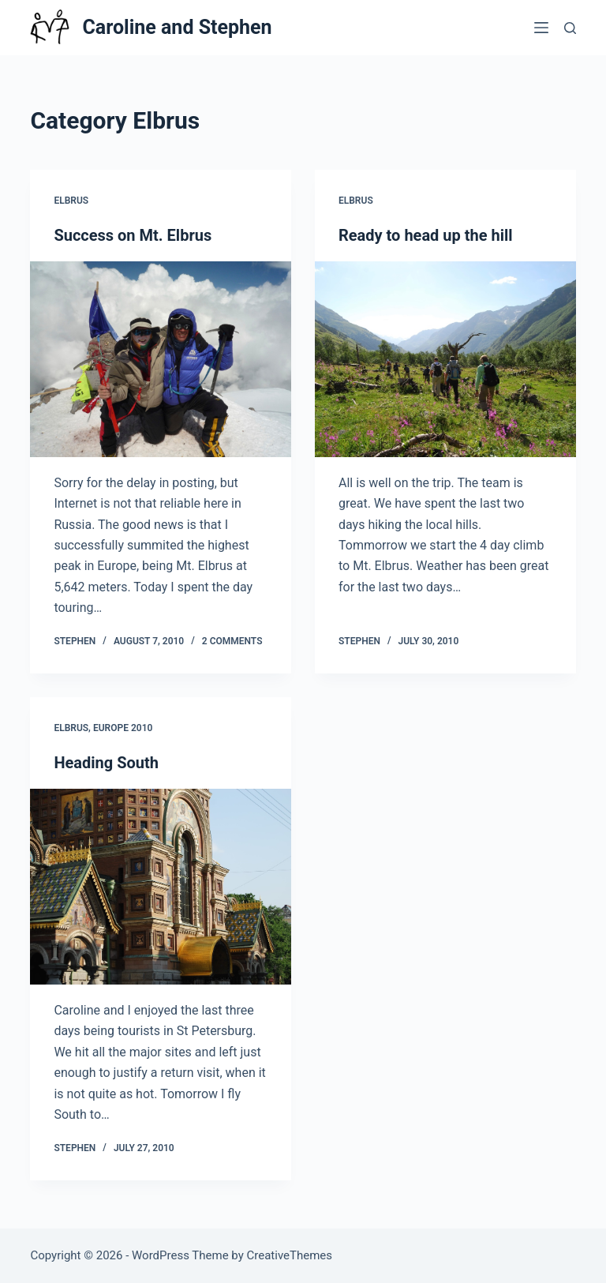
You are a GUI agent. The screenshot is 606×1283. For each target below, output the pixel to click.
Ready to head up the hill (426, 235)
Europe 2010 (122, 727)
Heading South (106, 762)
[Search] (570, 28)
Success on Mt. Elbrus (132, 235)
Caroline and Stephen (176, 27)
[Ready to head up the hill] (445, 359)
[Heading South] (160, 887)
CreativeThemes (290, 1255)
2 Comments (232, 641)
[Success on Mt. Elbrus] (160, 359)
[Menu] (541, 28)
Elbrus (71, 200)
